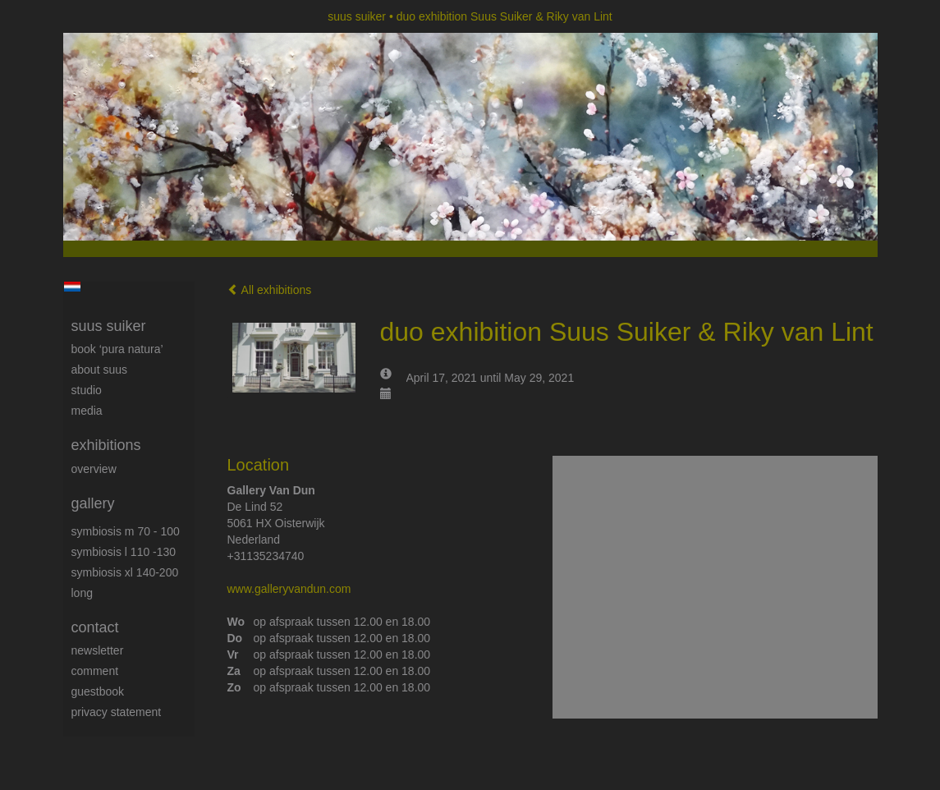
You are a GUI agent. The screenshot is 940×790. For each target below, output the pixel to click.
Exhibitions (106, 445)
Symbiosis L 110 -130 (124, 551)
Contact (95, 627)
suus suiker (357, 16)
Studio (86, 390)
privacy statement (116, 712)
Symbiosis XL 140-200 (125, 572)
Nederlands (72, 287)
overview (94, 468)
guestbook (98, 691)
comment (95, 670)
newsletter (97, 650)
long (82, 592)
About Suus (99, 369)
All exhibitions (269, 289)
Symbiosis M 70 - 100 (125, 531)
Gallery (93, 503)
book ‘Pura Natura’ (117, 349)
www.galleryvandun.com (289, 588)
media (87, 410)
